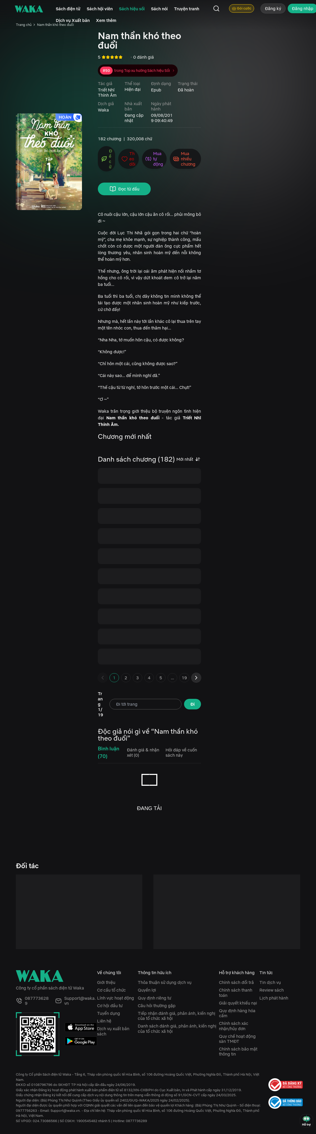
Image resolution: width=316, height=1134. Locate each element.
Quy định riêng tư (154, 998)
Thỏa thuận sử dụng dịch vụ (164, 982)
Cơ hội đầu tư (109, 1005)
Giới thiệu (106, 982)
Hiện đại (133, 89)
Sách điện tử (68, 8)
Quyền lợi (147, 990)
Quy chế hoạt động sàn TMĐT (237, 1039)
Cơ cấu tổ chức (111, 990)
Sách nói (159, 8)
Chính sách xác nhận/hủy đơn (233, 1026)
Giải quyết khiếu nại (238, 1003)
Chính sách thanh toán (235, 992)
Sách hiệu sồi (132, 8)
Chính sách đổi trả (236, 982)
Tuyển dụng (108, 1013)
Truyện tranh (186, 8)
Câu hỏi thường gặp (157, 1005)
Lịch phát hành (273, 998)
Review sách (271, 990)
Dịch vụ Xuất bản (73, 20)
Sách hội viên (100, 8)
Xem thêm (106, 20)
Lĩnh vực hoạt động (115, 998)
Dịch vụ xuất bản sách (113, 1031)
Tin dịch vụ (270, 982)
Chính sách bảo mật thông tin (238, 1051)
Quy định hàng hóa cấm (237, 1013)
